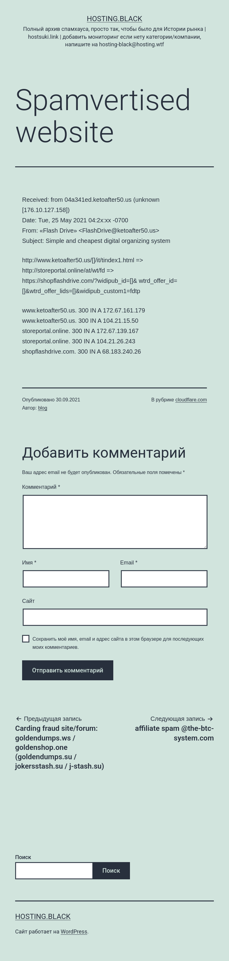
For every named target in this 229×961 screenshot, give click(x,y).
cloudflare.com (191, 399)
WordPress (74, 931)
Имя (29, 563)
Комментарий (41, 487)
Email (129, 563)
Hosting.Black (114, 19)
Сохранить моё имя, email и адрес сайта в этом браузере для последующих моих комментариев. (118, 643)
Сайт (28, 601)
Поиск (23, 857)
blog (42, 407)
